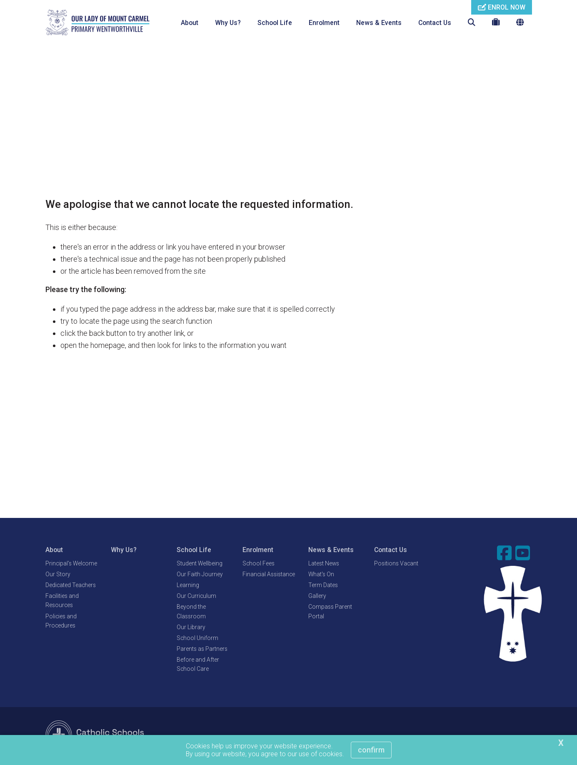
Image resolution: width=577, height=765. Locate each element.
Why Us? (228, 23)
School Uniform (197, 638)
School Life (274, 23)
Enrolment (324, 23)
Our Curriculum (196, 596)
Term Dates (323, 585)
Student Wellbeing (199, 563)
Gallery (317, 596)
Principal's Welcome (71, 563)
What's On (321, 574)
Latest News (323, 563)
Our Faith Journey (200, 574)
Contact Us (434, 23)
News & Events (379, 23)
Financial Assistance (268, 574)
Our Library (191, 627)
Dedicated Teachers (70, 585)
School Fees (258, 563)
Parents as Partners (202, 649)
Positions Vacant (396, 563)
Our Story (57, 574)
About (189, 23)
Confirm (371, 749)
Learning (188, 585)
